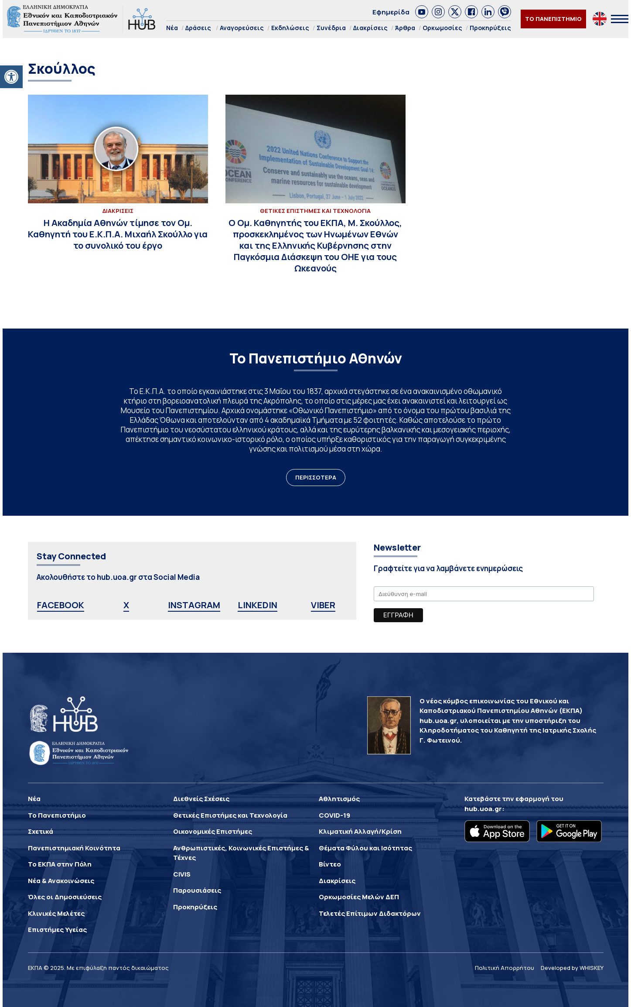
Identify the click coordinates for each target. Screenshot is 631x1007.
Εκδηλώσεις (290, 28)
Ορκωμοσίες (442, 28)
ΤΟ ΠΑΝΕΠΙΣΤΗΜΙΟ (553, 19)
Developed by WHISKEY (572, 968)
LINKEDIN (257, 605)
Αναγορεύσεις (242, 28)
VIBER (323, 605)
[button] (11, 76)
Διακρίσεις (370, 28)
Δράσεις (198, 28)
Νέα (172, 28)
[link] (421, 11)
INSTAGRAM (194, 605)
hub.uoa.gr (483, 808)
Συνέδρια (331, 28)
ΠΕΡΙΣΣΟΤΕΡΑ (315, 477)
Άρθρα (405, 28)
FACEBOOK (60, 605)
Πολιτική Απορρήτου (504, 968)
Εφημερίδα (390, 12)
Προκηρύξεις (490, 28)
